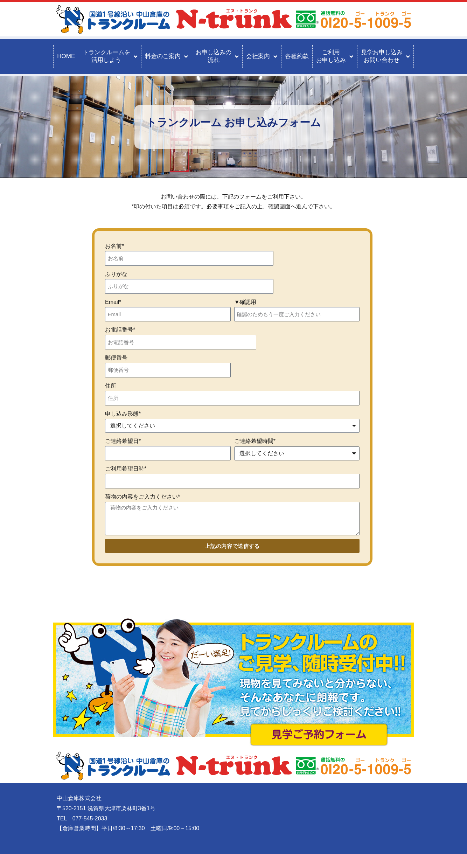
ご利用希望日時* (125, 469)
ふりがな (116, 274)
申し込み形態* (123, 414)
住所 (110, 386)
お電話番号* (120, 330)
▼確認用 (245, 302)
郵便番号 (116, 358)
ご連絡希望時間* (255, 441)
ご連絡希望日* (123, 441)
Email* (113, 302)
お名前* (114, 246)
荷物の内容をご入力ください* (142, 497)
